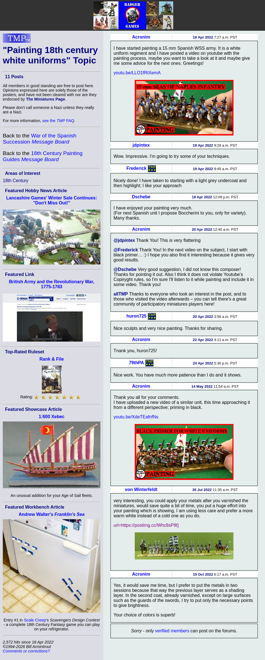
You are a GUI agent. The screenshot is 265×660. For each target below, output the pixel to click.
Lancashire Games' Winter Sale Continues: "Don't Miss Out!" (51, 200)
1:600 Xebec (52, 416)
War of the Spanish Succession (39, 139)
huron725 (136, 316)
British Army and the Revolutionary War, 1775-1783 (51, 284)
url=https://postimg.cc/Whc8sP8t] (146, 525)
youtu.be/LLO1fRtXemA (137, 72)
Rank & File (51, 359)
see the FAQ (58, 120)
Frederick (136, 168)
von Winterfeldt (141, 489)
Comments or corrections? (26, 651)
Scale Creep (35, 620)
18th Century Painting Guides (43, 156)
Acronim (141, 37)
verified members (172, 630)
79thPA (136, 362)
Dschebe (141, 196)
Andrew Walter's (52, 514)
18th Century (15, 180)
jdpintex (141, 145)
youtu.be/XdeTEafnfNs (136, 416)
